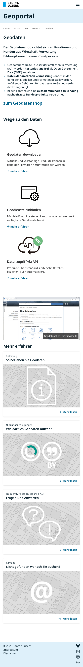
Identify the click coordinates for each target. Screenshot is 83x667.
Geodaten (49, 28)
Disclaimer (10, 653)
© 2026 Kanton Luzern (17, 646)
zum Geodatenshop (22, 103)
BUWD (17, 28)
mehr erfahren (19, 171)
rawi (26, 28)
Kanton (6, 28)
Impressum (10, 650)
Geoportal (36, 28)
